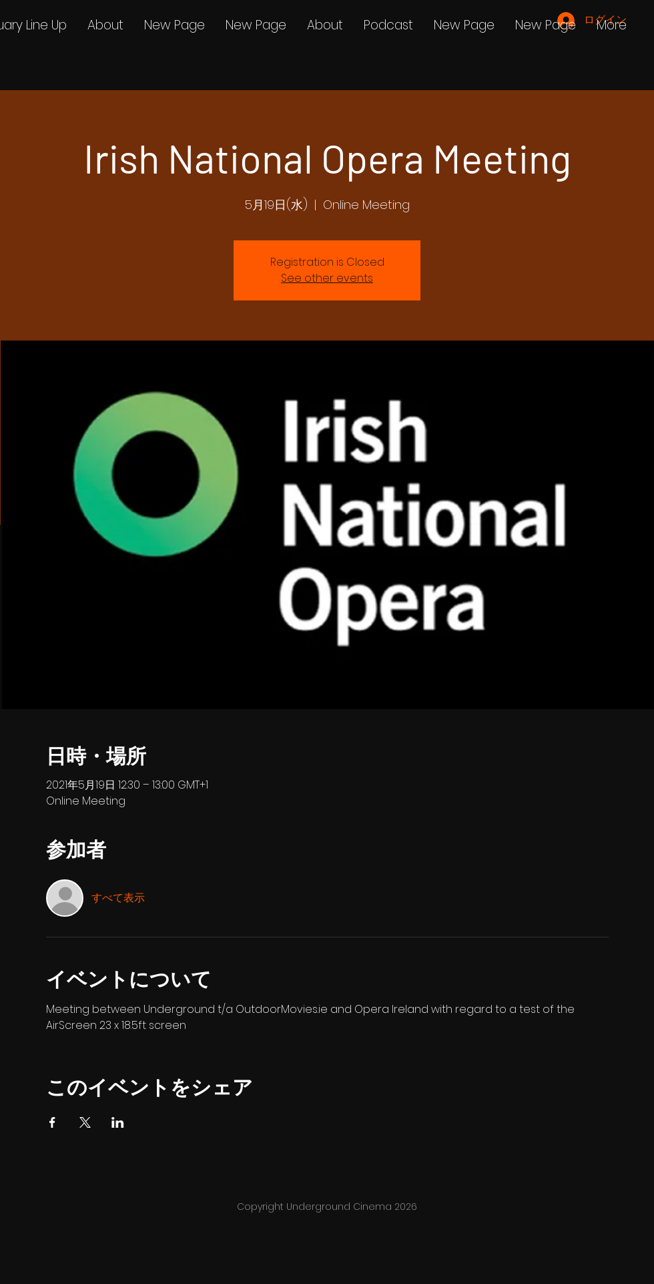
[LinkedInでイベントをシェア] (117, 1122)
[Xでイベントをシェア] (85, 1122)
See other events (327, 278)
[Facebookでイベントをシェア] (52, 1122)
